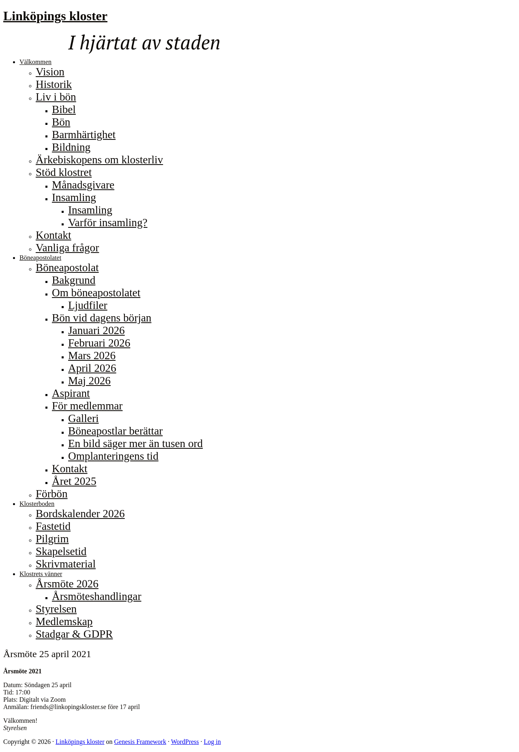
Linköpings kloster (55, 16)
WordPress (185, 741)
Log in (212, 741)
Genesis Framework (140, 741)
